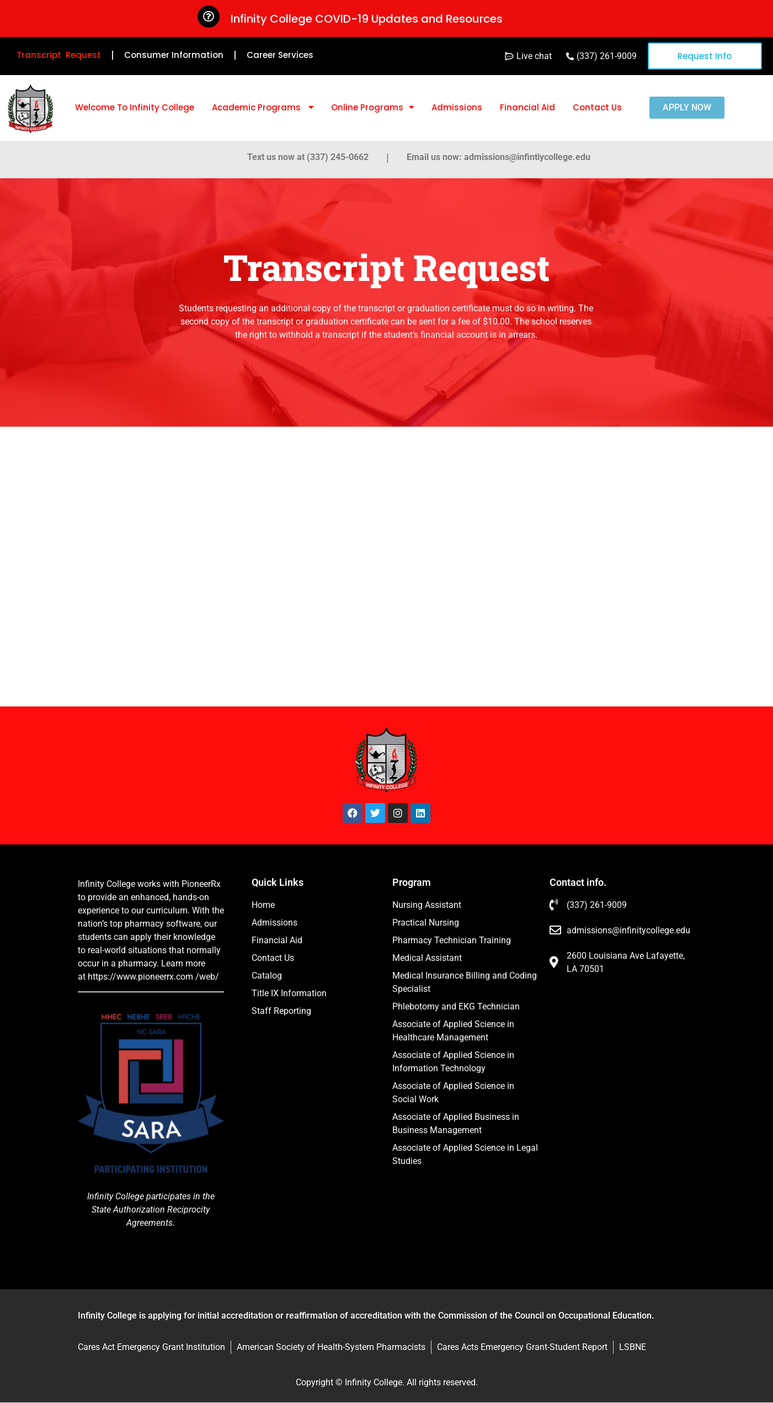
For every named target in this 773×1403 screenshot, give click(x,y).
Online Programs (372, 107)
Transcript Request (59, 55)
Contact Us (597, 107)
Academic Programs (262, 107)
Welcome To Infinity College (134, 107)
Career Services (280, 55)
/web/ (207, 976)
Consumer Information (173, 55)
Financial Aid (527, 107)
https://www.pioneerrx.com (140, 976)
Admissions (456, 107)
